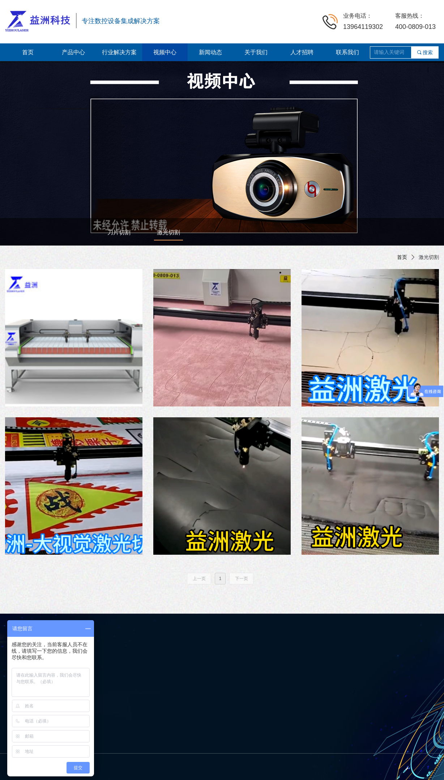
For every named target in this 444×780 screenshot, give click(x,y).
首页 (402, 257)
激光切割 (429, 257)
